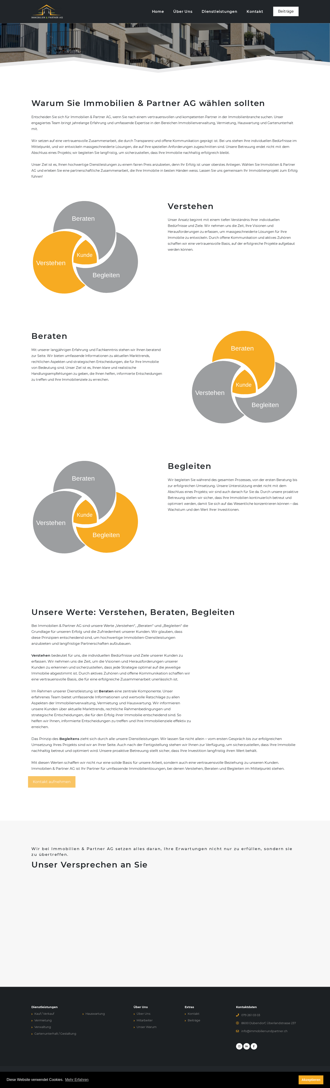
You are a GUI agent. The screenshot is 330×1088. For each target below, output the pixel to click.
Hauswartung (95, 1013)
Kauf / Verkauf (44, 1013)
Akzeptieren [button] (311, 1080)
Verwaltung (42, 1027)
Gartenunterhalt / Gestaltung (55, 1033)
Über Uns (182, 11)
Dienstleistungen (219, 11)
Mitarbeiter (145, 1020)
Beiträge (194, 1020)
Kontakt (255, 11)
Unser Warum (147, 1027)
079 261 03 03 (250, 1015)
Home (158, 11)
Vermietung (43, 1020)
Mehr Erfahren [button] (76, 1080)
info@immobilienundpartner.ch (264, 1031)
